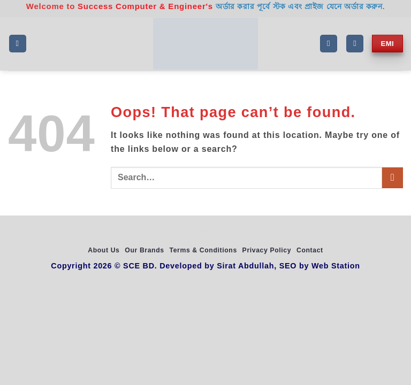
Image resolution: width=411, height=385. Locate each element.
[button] (17, 43)
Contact (309, 250)
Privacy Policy (267, 250)
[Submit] (392, 177)
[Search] (328, 43)
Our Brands (144, 250)
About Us (103, 250)
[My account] (354, 43)
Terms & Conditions (203, 250)
